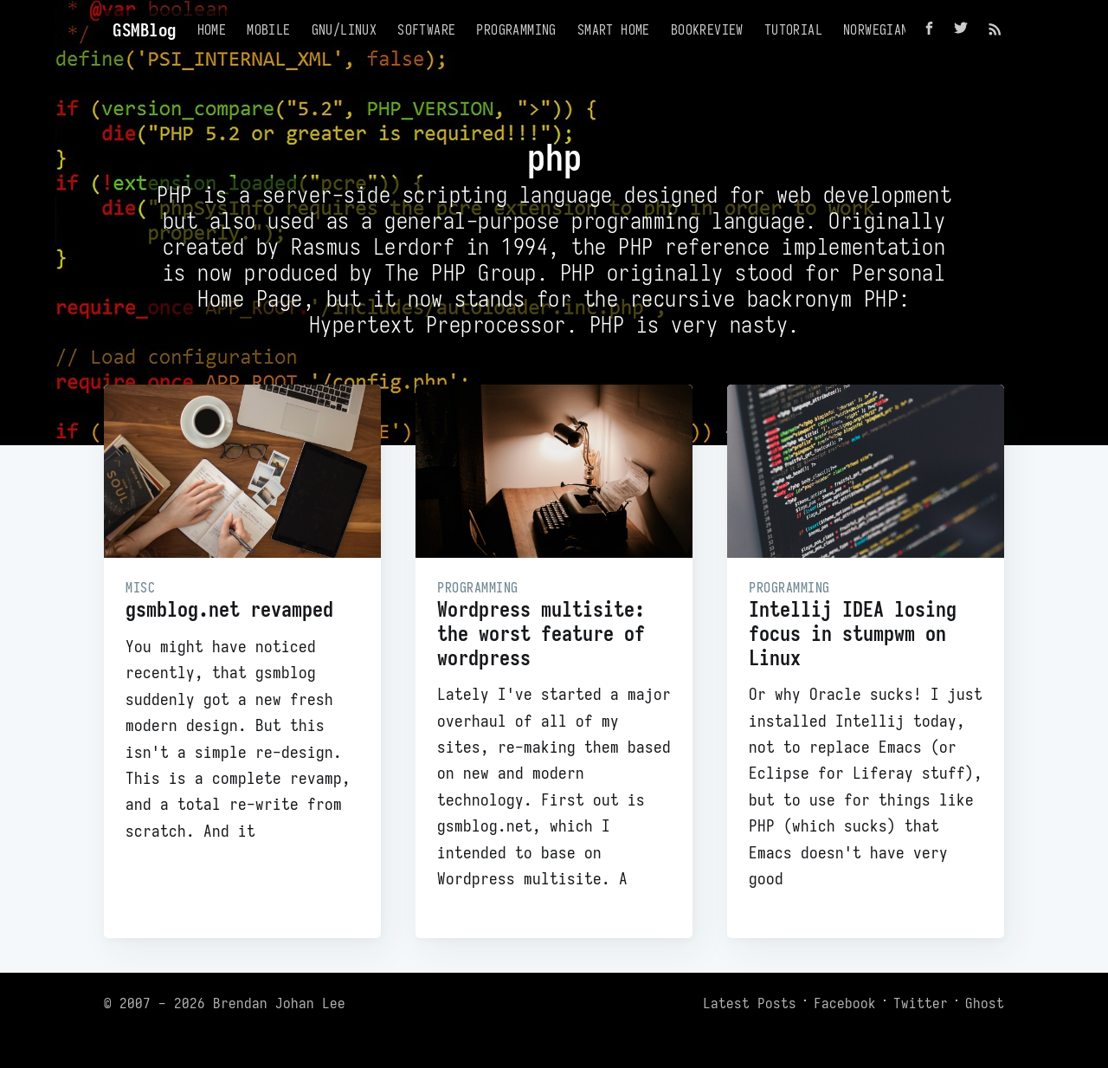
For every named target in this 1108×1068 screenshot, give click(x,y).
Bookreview (707, 29)
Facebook (845, 1003)
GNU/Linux (344, 29)
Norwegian (876, 29)
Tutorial (793, 29)
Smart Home (613, 29)
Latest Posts (749, 1003)
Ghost (984, 1003)
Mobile (268, 29)
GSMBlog (145, 30)
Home (212, 29)
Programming (516, 29)
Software (426, 29)
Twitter (920, 1003)
